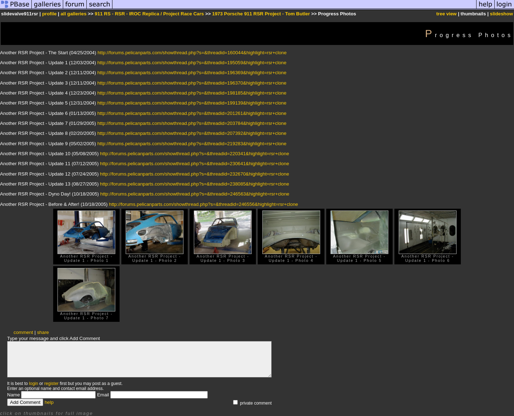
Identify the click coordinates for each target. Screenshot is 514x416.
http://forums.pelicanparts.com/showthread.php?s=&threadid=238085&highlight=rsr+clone (194, 184)
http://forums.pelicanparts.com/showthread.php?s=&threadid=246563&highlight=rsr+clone (194, 194)
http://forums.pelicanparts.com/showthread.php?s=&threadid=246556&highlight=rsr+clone (203, 204)
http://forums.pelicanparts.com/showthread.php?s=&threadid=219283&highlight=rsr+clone (192, 143)
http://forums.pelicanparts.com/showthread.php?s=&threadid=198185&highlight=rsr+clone (192, 93)
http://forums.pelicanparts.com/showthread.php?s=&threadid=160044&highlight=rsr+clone (192, 52)
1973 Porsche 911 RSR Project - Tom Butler (261, 13)
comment (23, 332)
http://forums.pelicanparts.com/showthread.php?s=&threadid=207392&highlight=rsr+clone (192, 133)
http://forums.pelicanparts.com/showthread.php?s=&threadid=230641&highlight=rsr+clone (194, 163)
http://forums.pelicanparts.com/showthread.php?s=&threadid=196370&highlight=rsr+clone (192, 83)
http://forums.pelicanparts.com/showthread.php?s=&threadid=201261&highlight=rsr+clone (192, 113)
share (43, 332)
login (33, 383)
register (51, 383)
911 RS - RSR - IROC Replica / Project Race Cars (149, 13)
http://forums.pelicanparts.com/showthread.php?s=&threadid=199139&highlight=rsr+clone (192, 103)
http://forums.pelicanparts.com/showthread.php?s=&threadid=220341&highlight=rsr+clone (194, 153)
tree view (446, 13)
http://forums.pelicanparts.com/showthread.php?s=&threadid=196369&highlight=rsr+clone (192, 72)
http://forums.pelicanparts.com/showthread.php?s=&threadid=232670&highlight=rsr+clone (194, 174)
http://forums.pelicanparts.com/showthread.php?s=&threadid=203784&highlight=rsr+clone (192, 123)
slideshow (501, 13)
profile (49, 13)
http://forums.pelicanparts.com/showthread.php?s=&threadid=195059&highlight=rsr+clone (192, 62)
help (49, 402)
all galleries (74, 13)
